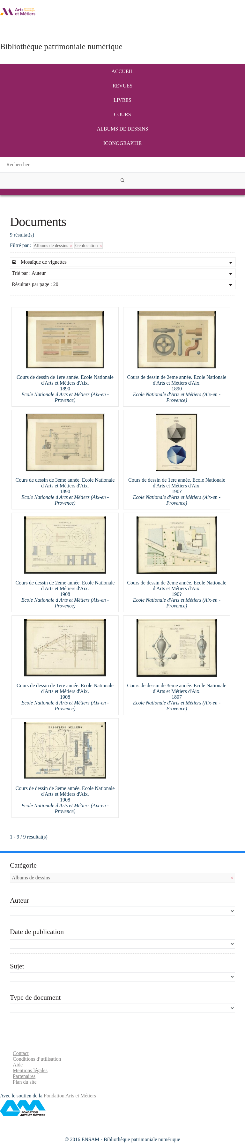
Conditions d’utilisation (37, 1059)
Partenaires (24, 1076)
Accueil (122, 71)
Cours (122, 114)
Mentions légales (30, 1070)
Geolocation (88, 245)
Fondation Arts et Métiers (70, 1095)
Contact (21, 1053)
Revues (122, 85)
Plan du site (25, 1082)
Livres (122, 100)
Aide (18, 1064)
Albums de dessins (122, 129)
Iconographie (122, 143)
